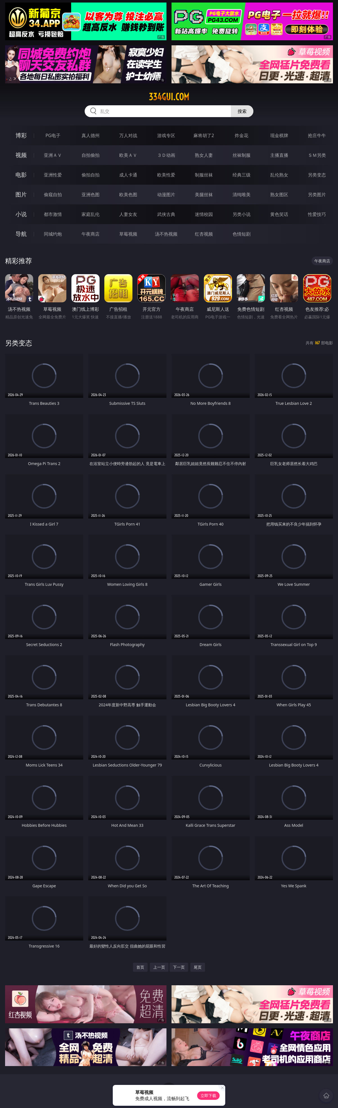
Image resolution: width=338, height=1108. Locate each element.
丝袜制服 (242, 155)
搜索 (242, 111)
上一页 (159, 967)
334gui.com (169, 96)
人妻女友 (128, 214)
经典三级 (242, 175)
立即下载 (208, 1095)
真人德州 (91, 135)
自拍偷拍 (91, 155)
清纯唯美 (242, 194)
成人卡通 (128, 175)
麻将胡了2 (203, 135)
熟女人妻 (204, 155)
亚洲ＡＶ (53, 155)
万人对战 (128, 135)
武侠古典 (166, 214)
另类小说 (242, 214)
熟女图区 (279, 194)
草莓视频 (128, 234)
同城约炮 (53, 234)
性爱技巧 (317, 214)
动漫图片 (166, 194)
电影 (21, 174)
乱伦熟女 (279, 175)
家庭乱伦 (91, 214)
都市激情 (53, 214)
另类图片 (317, 194)
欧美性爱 (166, 175)
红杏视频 (204, 234)
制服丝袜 (204, 175)
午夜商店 (91, 234)
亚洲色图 (91, 194)
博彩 (21, 135)
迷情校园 (204, 214)
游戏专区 (166, 135)
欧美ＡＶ (128, 155)
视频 (21, 155)
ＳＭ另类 (317, 155)
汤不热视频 (166, 234)
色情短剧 (242, 234)
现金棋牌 (279, 135)
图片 (21, 194)
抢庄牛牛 (317, 135)
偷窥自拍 (53, 194)
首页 (140, 967)
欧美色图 (128, 194)
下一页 (179, 967)
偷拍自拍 (91, 175)
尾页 (198, 967)
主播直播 (279, 155)
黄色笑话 (279, 214)
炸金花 (241, 135)
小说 (21, 214)
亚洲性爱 (53, 175)
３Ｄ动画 (166, 155)
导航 (21, 234)
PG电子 (53, 135)
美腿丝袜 (204, 194)
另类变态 (317, 175)
